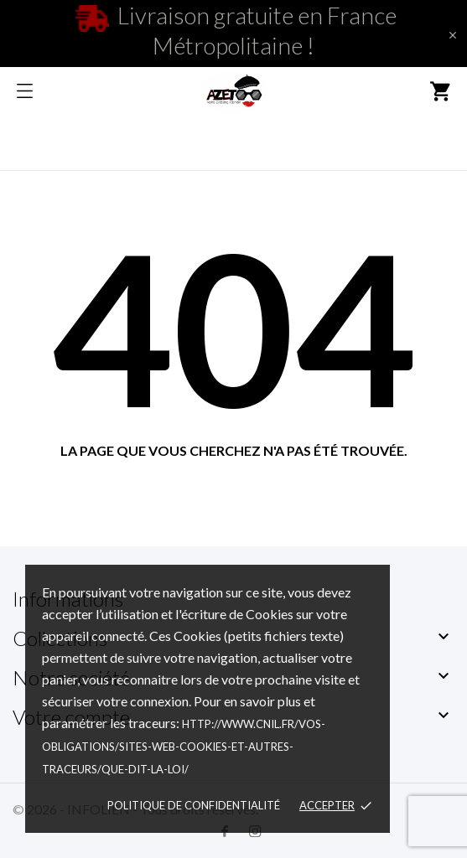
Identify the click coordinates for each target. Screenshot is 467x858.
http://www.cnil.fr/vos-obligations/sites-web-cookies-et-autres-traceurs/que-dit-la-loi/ (183, 746)
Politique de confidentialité (193, 805)
